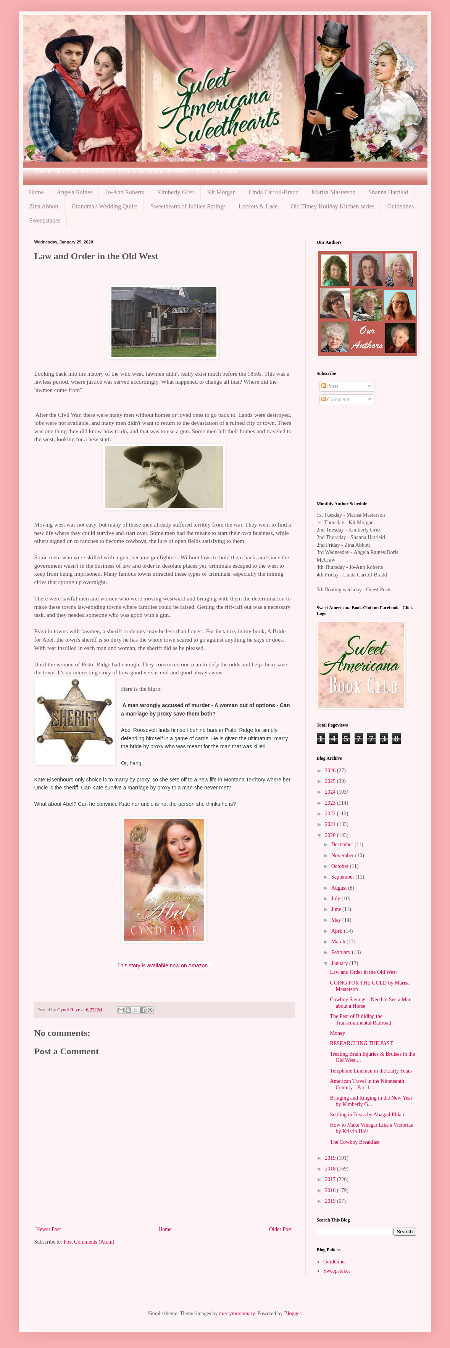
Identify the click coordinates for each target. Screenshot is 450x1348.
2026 (331, 770)
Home (36, 192)
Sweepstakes (45, 220)
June (336, 909)
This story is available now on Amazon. (163, 965)
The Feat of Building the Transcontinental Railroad (360, 1019)
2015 (331, 1201)
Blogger (292, 1313)
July (336, 898)
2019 (331, 1158)
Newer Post (48, 1229)
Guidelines (400, 206)
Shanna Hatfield (388, 192)
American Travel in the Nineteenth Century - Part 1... (367, 1084)
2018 (331, 1169)
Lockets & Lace (258, 206)
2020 (331, 835)
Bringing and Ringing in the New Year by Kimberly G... (371, 1101)
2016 (331, 1190)
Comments (335, 399)
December (343, 844)
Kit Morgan (221, 192)
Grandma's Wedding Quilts (104, 206)
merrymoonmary (237, 1313)
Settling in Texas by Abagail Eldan (367, 1114)
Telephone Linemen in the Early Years (370, 1071)
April (337, 931)
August (339, 888)
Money (337, 1033)
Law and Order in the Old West (363, 972)
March (339, 942)
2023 (331, 803)
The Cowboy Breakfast (354, 1142)
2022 (331, 813)
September (343, 877)
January (340, 963)
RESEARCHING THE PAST (361, 1043)
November (343, 855)
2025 (331, 781)
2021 (331, 824)
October (340, 866)
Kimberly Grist (175, 192)
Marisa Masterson (333, 192)
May (336, 920)
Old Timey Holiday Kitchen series (332, 206)
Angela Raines (75, 192)
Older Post (280, 1229)
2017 (331, 1179)
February (341, 952)
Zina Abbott (44, 206)
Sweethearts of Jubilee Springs (188, 206)
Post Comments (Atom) (89, 1242)
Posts (330, 386)
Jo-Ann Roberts (124, 192)
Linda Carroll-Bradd (273, 192)
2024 (331, 792)
